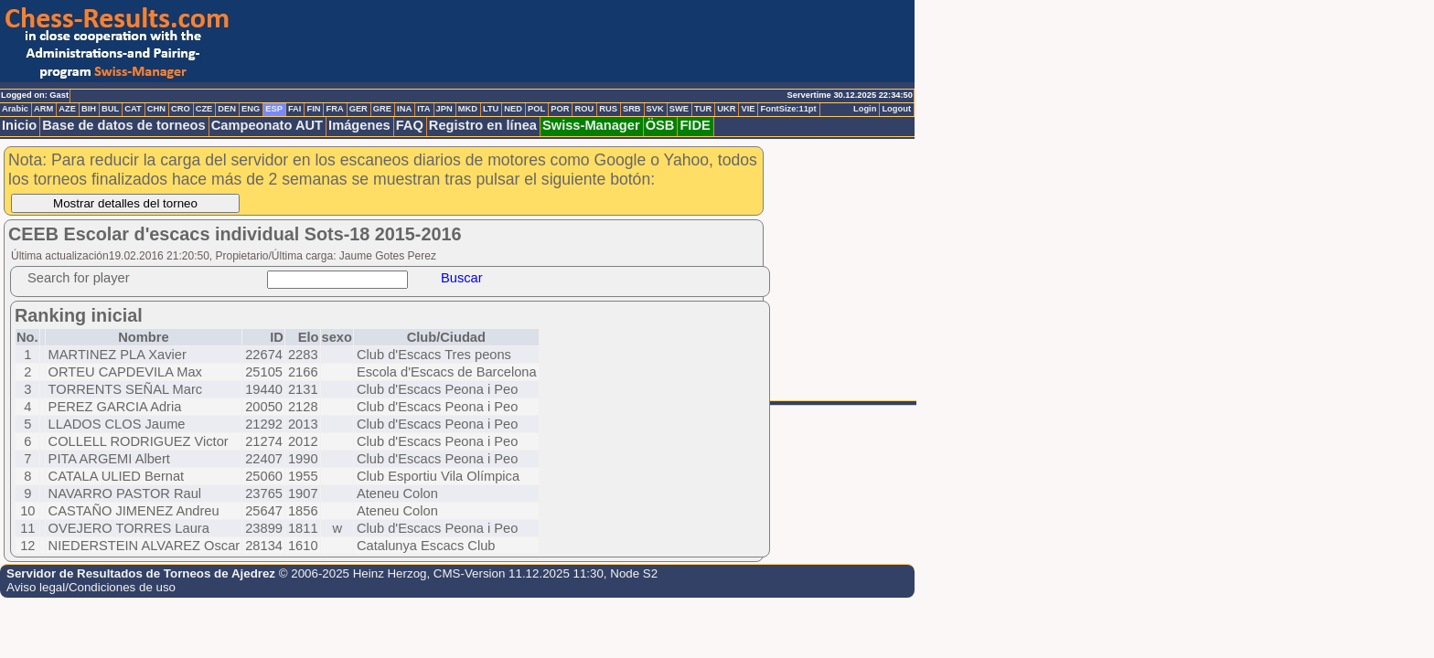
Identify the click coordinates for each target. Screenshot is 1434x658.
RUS (608, 108)
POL (536, 108)
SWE (679, 108)
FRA (334, 108)
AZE (67, 108)
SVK (655, 108)
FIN (313, 108)
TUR (703, 108)
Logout (896, 108)
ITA (423, 108)
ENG (250, 108)
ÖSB (660, 125)
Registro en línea (483, 125)
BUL (110, 108)
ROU (584, 108)
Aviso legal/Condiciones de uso (91, 587)
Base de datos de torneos (123, 125)
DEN (227, 108)
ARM (43, 108)
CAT (132, 108)
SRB (632, 108)
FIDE (695, 125)
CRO (180, 108)
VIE (747, 108)
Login (864, 108)
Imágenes (359, 125)
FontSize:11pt (788, 108)
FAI (295, 108)
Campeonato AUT (267, 125)
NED (513, 108)
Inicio (19, 125)
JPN (444, 108)
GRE (382, 108)
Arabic (15, 108)
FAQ (409, 125)
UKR (726, 108)
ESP (274, 108)
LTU (490, 108)
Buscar (462, 278)
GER (358, 108)
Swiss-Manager (591, 125)
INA (404, 108)
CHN (156, 108)
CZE (204, 108)
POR (560, 108)
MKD (467, 108)
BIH (88, 108)
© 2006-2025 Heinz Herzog (353, 573)
